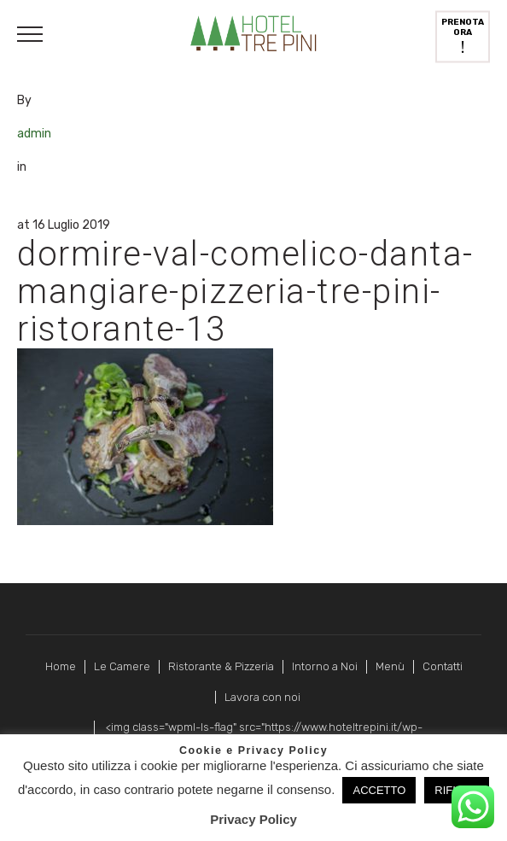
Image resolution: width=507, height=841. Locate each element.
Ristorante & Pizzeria (221, 666)
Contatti (442, 666)
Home (60, 666)
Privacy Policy (253, 819)
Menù (390, 666)
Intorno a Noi (325, 666)
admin (34, 133)
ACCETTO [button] (379, 790)
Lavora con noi (262, 697)
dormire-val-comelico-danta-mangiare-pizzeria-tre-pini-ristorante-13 (245, 291)
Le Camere (122, 666)
